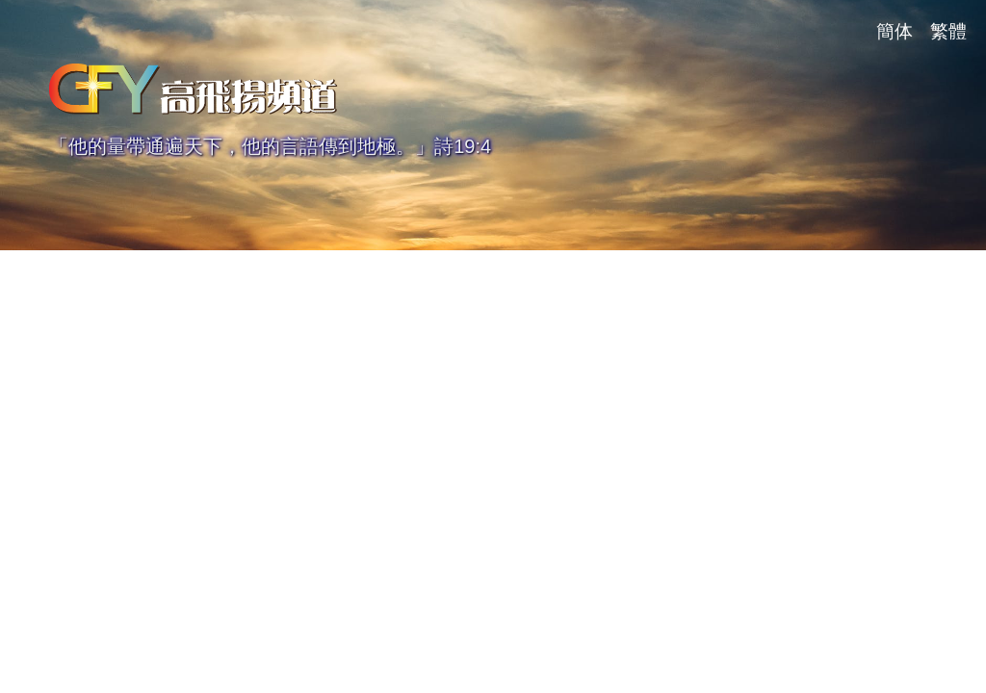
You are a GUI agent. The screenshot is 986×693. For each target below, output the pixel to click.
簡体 (894, 31)
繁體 (948, 31)
